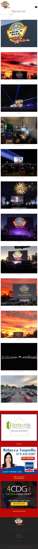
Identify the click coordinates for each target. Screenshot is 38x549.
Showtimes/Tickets (10, 529)
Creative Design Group (19, 511)
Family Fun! (11, 14)
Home (2, 14)
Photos (5, 14)
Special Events (28, 529)
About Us (16, 531)
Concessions (18, 529)
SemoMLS (19, 444)
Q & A (23, 529)
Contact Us (21, 531)
